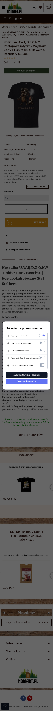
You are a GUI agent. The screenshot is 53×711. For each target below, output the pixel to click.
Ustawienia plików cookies (24, 329)
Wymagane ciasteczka (20, 335)
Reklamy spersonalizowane (22, 365)
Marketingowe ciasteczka (21, 343)
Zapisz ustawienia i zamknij (26, 375)
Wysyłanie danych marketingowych (25, 358)
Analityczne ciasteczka (20, 350)
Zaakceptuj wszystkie (26, 381)
